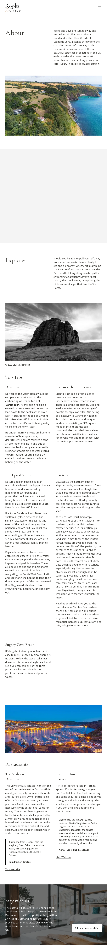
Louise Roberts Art (21, 364)
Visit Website (12, 869)
